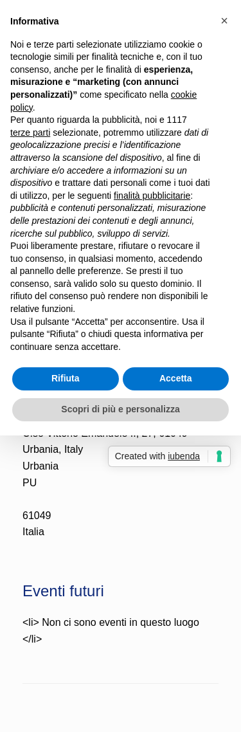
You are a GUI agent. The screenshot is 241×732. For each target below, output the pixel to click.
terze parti (30, 132)
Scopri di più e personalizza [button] (120, 409)
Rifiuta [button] (65, 378)
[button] (224, 20)
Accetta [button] (175, 378)
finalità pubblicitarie (152, 195)
